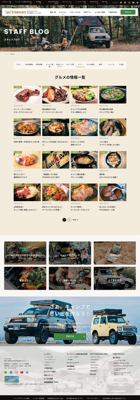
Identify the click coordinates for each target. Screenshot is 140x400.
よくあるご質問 (100, 12)
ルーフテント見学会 (81, 2)
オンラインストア (66, 2)
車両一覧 (53, 12)
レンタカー (47, 354)
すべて (19, 64)
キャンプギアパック (50, 359)
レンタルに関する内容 (120, 360)
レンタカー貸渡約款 (38, 398)
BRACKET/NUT (95, 365)
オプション (63, 13)
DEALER (93, 374)
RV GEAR (93, 362)
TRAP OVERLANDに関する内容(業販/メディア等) (122, 373)
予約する (128, 12)
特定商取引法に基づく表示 (55, 398)
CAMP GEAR (94, 368)
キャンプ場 (70, 64)
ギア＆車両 (90, 64)
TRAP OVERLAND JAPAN (53, 2)
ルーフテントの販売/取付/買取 (23, 2)
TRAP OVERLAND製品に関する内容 (123, 366)
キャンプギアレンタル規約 (21, 398)
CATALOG (93, 371)
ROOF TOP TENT (95, 357)
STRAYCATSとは (94, 2)
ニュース (111, 64)
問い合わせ (104, 2)
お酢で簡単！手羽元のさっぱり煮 (26, 142)
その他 (121, 64)
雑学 (100, 64)
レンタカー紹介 (49, 357)
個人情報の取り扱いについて (74, 398)
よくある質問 (48, 379)
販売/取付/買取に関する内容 (121, 363)
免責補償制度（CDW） (51, 382)
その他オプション (49, 362)
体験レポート (48, 375)
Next (74, 220)
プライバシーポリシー (93, 398)
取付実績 (39, 64)
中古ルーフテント (59, 65)
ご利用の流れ (112, 12)
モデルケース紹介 (6, 2)
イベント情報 (49, 65)
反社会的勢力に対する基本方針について (114, 398)
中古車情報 (29, 64)
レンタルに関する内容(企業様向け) (120, 369)
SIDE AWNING (94, 359)
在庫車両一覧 (71, 369)
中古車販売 (38, 2)
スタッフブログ (75, 12)
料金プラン (87, 12)
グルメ (80, 64)
